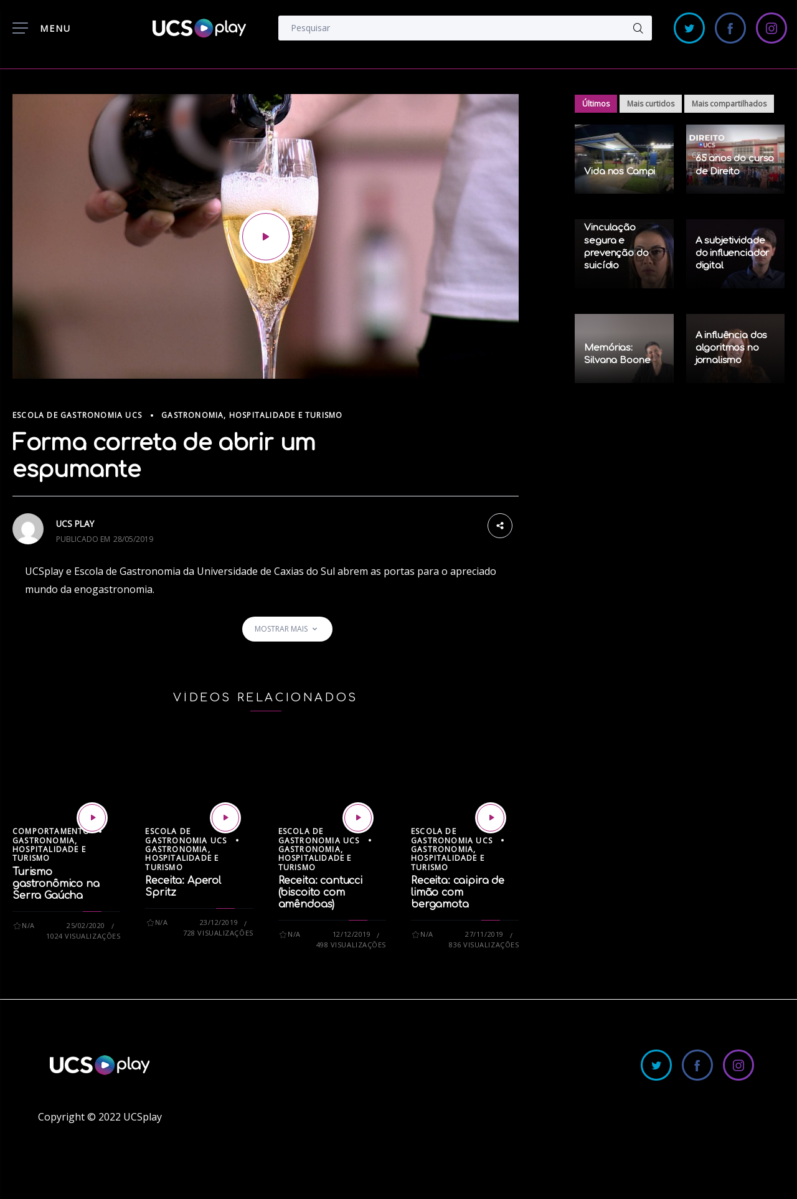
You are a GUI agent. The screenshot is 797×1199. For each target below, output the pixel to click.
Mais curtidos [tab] (650, 103)
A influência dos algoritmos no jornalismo (732, 348)
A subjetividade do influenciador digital (733, 253)
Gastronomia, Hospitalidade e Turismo (251, 415)
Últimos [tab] (596, 103)
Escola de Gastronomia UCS (77, 415)
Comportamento (51, 831)
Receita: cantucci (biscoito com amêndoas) (320, 892)
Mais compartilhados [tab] (729, 103)
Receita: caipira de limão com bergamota (457, 892)
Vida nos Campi (619, 171)
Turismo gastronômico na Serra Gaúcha (56, 883)
